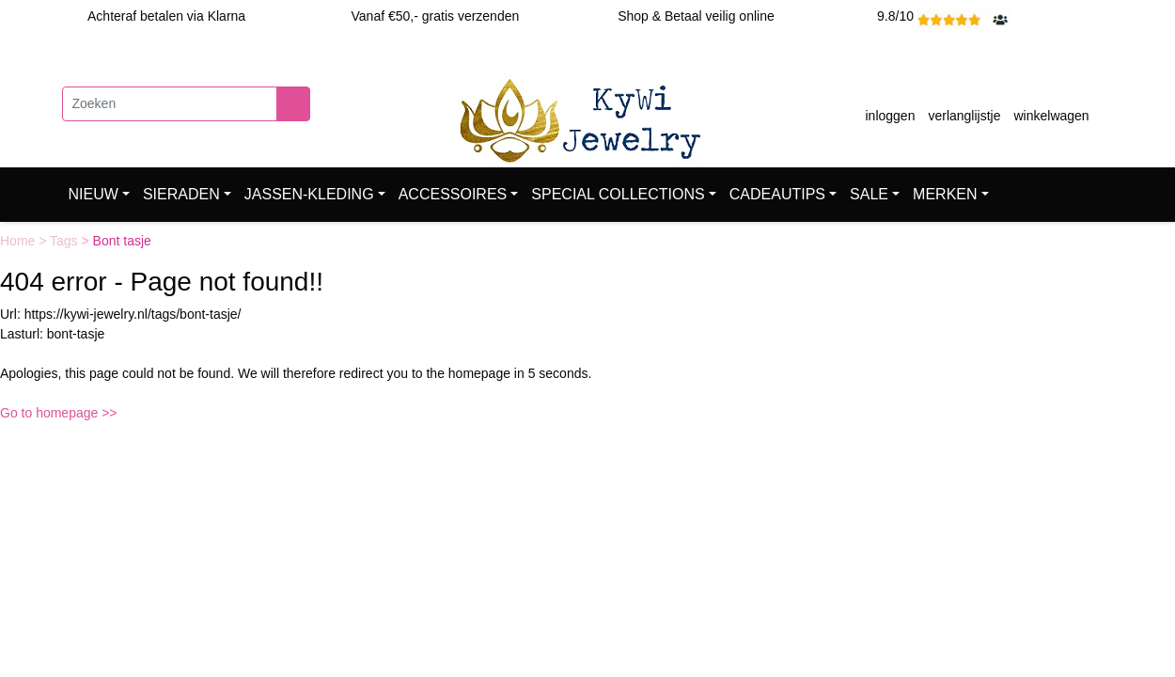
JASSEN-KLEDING (309, 194)
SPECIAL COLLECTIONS (617, 194)
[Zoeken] (169, 104)
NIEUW (93, 194)
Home (19, 240)
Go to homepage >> (59, 412)
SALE (869, 194)
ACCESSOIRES (453, 194)
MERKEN (945, 194)
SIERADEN (181, 194)
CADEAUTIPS (777, 194)
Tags (65, 240)
